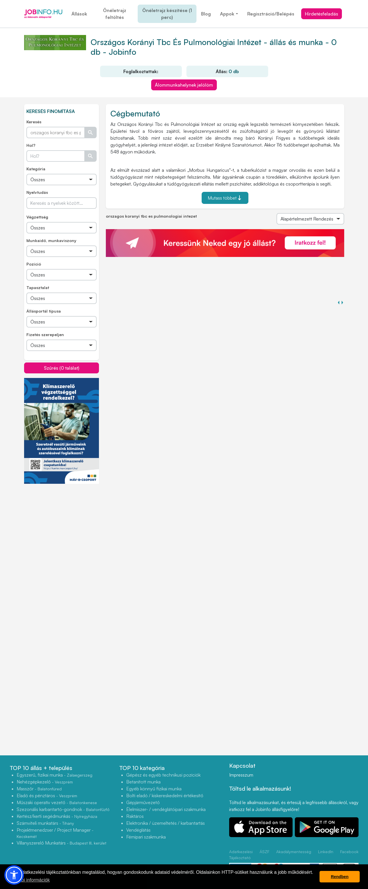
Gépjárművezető (143, 802)
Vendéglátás (138, 830)
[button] (14, 875)
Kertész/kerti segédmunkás (57, 816)
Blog (206, 14)
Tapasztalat (37, 287)
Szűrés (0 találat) (61, 368)
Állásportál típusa (43, 311)
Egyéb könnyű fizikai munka (154, 788)
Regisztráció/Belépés (270, 14)
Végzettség (37, 217)
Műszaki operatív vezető (57, 802)
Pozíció (33, 264)
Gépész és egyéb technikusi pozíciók (163, 775)
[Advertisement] (67, 524)
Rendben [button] (339, 876)
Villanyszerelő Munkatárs (61, 843)
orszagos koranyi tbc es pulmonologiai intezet (151, 216)
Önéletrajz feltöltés (114, 13)
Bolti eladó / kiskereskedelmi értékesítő (164, 795)
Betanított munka (143, 782)
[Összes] (61, 179)
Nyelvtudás (37, 192)
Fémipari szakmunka (146, 837)
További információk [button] (29, 880)
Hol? (30, 145)
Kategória (35, 168)
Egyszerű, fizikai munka (54, 775)
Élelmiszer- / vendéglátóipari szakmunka (166, 809)
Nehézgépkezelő (45, 782)
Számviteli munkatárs (45, 823)
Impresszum (241, 775)
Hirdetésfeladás (321, 14)
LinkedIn (325, 851)
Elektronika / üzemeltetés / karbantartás (165, 823)
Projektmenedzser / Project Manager (55, 833)
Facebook (349, 851)
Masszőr (39, 788)
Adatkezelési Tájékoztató (241, 854)
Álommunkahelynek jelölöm (184, 85)
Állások (79, 14)
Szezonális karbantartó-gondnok (63, 809)
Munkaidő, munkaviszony (51, 240)
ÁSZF (264, 851)
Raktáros (135, 816)
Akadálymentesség (293, 851)
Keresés (33, 121)
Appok (227, 14)
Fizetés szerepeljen (45, 334)
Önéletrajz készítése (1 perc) (167, 13)
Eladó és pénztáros (47, 795)
